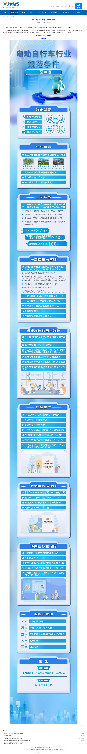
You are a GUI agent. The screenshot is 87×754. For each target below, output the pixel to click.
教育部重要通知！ (8, 735)
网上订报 (46, 747)
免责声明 (50, 747)
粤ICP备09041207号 (25, 749)
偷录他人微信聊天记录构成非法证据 (13, 733)
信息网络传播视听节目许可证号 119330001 (39, 749)
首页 (5, 12)
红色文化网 (42, 12)
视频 (23, 12)
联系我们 (41, 747)
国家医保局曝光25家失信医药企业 (13, 738)
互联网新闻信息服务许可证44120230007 (57, 749)
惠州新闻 (14, 12)
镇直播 (77, 12)
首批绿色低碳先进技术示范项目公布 (13, 743)
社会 (12, 16)
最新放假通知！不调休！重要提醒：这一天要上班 (17, 740)
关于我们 (37, 747)
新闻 (8, 16)
